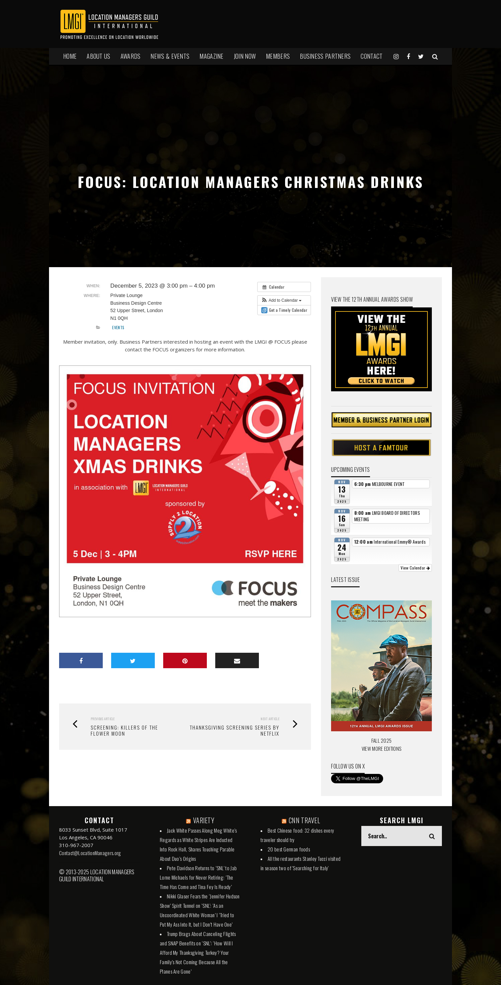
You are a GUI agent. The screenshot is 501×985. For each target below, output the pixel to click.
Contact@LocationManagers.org (90, 852)
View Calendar (415, 568)
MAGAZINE (211, 56)
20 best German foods (289, 849)
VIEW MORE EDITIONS (381, 748)
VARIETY (203, 820)
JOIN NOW (245, 56)
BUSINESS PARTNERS (325, 56)
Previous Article (103, 718)
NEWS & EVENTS (169, 56)
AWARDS (131, 56)
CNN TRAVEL (304, 820)
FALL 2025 (381, 740)
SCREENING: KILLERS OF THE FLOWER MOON (124, 730)
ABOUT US (98, 56)
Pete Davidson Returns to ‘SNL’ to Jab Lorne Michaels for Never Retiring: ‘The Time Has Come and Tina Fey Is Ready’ (198, 877)
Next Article (270, 718)
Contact (371, 56)
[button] (281, 300)
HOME (70, 56)
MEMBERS (278, 56)
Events (118, 327)
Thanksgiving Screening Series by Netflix (234, 730)
